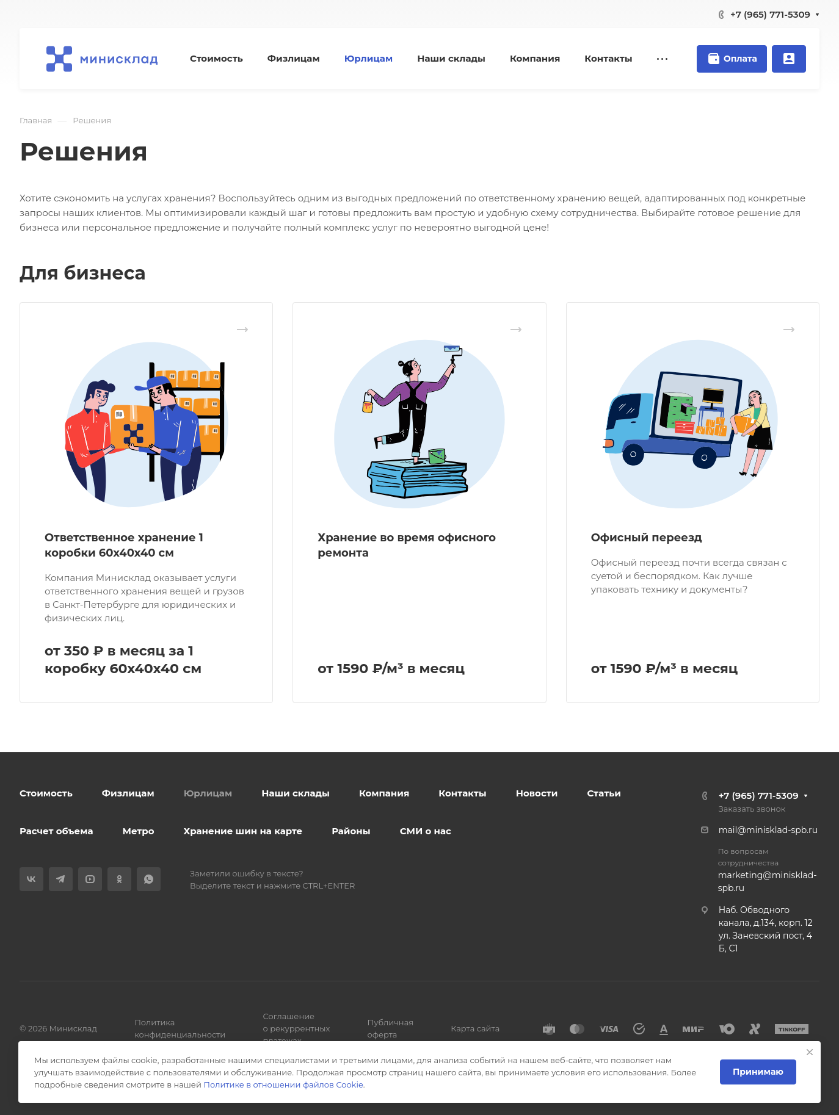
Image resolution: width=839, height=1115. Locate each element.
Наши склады (295, 793)
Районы (351, 831)
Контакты (462, 793)
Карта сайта (475, 1028)
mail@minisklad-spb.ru (768, 830)
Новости (537, 793)
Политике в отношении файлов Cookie (283, 1084)
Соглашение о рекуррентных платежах (296, 1028)
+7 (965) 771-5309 (770, 14)
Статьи (604, 793)
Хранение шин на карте (243, 831)
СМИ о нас (425, 831)
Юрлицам (208, 793)
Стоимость (46, 793)
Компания (384, 793)
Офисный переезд (646, 537)
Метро (138, 831)
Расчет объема (56, 831)
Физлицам (128, 793)
